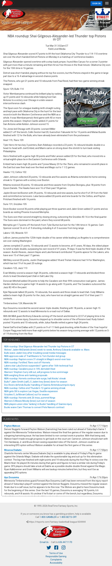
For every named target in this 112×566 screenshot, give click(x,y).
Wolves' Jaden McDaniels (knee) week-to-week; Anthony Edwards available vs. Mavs (47, 349)
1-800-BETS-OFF (68, 517)
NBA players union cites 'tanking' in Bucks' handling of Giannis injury (38, 404)
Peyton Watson (12, 426)
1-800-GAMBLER (48, 517)
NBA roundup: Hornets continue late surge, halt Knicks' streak (35, 378)
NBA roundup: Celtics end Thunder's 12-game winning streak (34, 388)
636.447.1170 (65, 542)
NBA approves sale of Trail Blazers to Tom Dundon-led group (34, 356)
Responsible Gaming (56, 556)
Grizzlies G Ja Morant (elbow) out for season (26, 394)
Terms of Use (56, 553)
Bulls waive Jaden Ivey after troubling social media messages (35, 353)
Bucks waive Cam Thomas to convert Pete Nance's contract (34, 407)
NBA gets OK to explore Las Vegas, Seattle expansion (31, 391)
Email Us (44, 542)
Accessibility (56, 563)
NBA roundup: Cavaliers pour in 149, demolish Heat (29, 369)
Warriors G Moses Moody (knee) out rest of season (29, 401)
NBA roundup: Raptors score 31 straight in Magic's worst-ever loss (37, 359)
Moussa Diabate (13, 450)
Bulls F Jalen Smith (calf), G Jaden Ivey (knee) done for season (35, 381)
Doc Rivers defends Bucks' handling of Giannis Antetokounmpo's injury (39, 385)
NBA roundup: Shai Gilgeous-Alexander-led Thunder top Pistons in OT (39, 346)
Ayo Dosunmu (11, 477)
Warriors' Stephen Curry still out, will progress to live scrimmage (36, 372)
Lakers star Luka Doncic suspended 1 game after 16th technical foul (38, 365)
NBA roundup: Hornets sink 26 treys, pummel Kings (29, 397)
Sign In (96, 3)
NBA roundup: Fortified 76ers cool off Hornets (27, 362)
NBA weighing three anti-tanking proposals (25, 375)
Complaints (56, 559)
